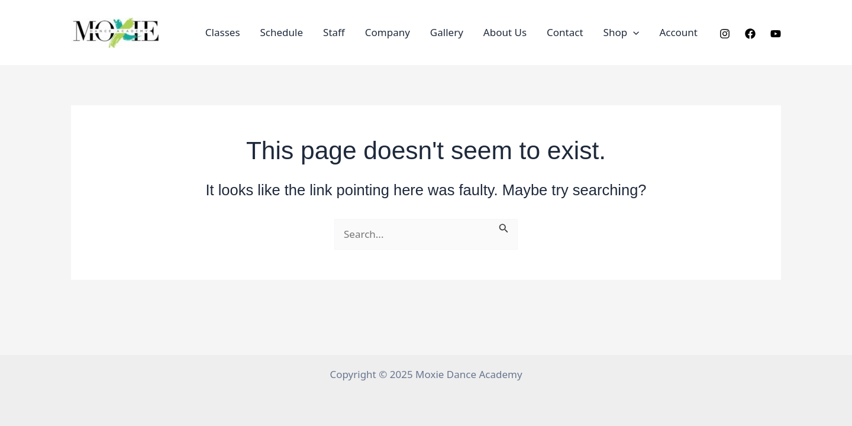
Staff (334, 32)
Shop (622, 32)
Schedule (282, 32)
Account (678, 32)
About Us (505, 32)
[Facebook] (750, 33)
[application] (633, 32)
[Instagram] (724, 33)
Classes (222, 32)
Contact (565, 32)
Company (387, 32)
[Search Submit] (504, 226)
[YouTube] (775, 33)
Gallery (446, 32)
